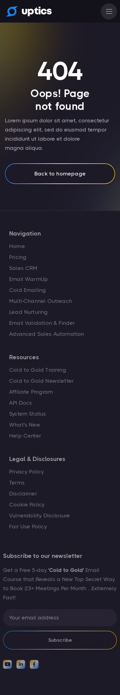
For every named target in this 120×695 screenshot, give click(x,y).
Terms (17, 483)
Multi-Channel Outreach (40, 301)
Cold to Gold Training (37, 370)
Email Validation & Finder (42, 323)
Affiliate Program (31, 392)
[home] (27, 11)
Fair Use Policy (28, 526)
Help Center (25, 436)
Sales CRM (23, 268)
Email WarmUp (28, 279)
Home (17, 246)
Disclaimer (23, 494)
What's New (24, 425)
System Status (27, 414)
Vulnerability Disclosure (39, 515)
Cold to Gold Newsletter (41, 381)
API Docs (20, 403)
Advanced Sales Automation (46, 334)
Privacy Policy (26, 472)
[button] (109, 11)
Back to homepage (60, 176)
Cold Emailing (27, 290)
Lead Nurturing (28, 312)
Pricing (17, 257)
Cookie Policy (26, 505)
